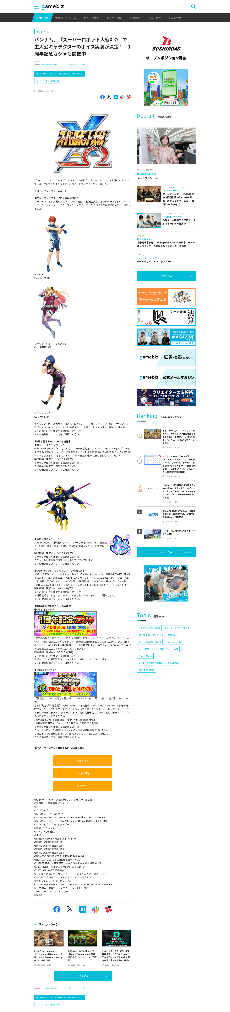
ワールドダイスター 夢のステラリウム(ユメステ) (160, 662)
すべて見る (82, 975)
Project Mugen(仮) (174, 642)
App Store (82, 760)
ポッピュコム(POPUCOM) (150, 642)
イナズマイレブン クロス (149, 628)
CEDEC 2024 (173, 635)
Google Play (82, 773)
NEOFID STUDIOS (146, 669)
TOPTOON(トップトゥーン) (151, 635)
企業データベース (65, 18)
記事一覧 (42, 18)
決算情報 (135, 18)
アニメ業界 (154, 18)
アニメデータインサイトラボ (177, 628)
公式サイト (83, 786)
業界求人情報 (91, 18)
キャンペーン (42, 31)
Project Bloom (145, 656)
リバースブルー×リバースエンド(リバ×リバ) (158, 648)
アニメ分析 (174, 18)
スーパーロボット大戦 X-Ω (47, 80)
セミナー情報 (114, 18)
